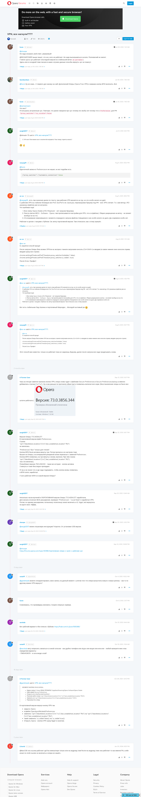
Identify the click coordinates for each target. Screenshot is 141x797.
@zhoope (28, 47)
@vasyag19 (29, 196)
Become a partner (127, 792)
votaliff (22, 576)
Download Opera (71, 19)
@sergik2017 (31, 522)
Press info (124, 783)
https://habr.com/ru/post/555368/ (67, 627)
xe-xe (22, 196)
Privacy (96, 783)
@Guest (32, 131)
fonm (21, 47)
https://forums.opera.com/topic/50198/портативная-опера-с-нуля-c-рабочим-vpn (51, 551)
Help (69, 774)
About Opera (125, 780)
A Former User (25, 377)
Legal (96, 774)
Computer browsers (14, 780)
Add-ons (44, 780)
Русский (13, 39)
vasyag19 (23, 163)
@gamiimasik (30, 576)
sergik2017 (23, 131)
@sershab (29, 644)
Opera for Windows (16, 784)
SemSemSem (24, 80)
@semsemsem (25, 106)
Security (96, 780)
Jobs (122, 786)
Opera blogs (71, 783)
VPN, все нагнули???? (43, 135)
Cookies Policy (98, 786)
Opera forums (72, 786)
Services (45, 774)
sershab (22, 622)
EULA (95, 789)
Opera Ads (45, 789)
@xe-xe (28, 239)
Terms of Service (99, 792)
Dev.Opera (71, 789)
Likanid (22, 746)
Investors (123, 789)
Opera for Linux (14, 790)
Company (125, 774)
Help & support (72, 780)
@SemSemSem (29, 101)
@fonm (33, 79)
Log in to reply (128, 38)
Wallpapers (45, 786)
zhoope (22, 522)
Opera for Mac (14, 787)
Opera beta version (16, 793)
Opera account (46, 783)
